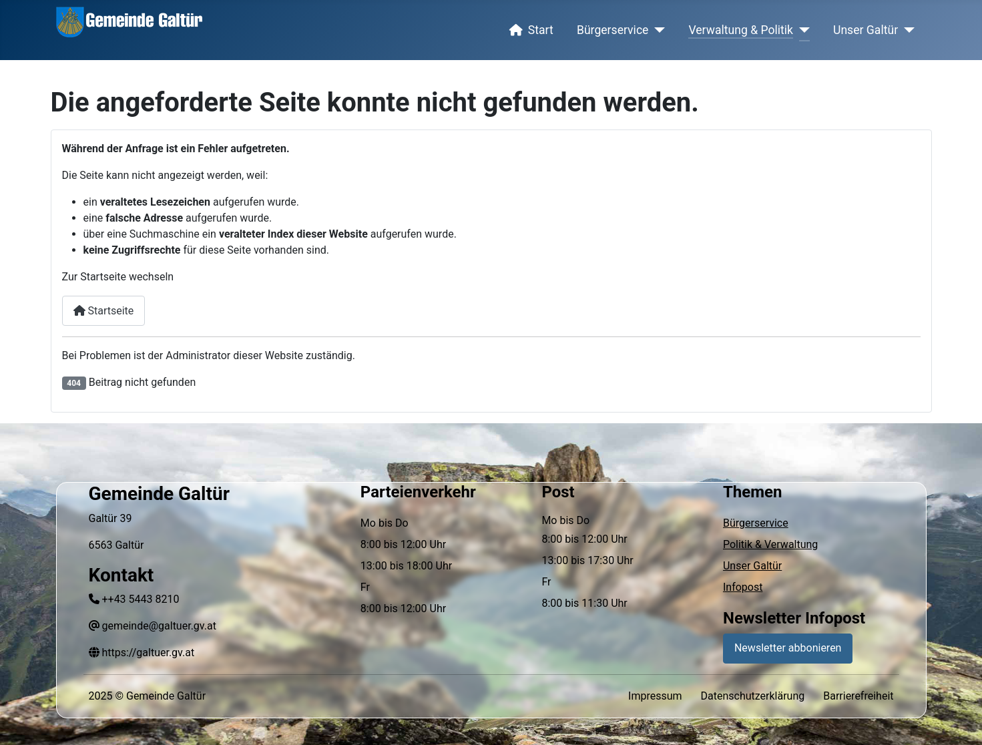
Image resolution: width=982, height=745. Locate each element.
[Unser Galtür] (906, 30)
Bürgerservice (613, 30)
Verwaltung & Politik (740, 30)
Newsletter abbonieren (788, 648)
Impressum (655, 696)
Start (528, 30)
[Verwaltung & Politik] (801, 30)
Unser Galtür (865, 30)
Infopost (742, 587)
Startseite (103, 310)
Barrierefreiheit (858, 696)
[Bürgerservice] (656, 30)
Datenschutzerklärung (753, 696)
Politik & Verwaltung (770, 544)
